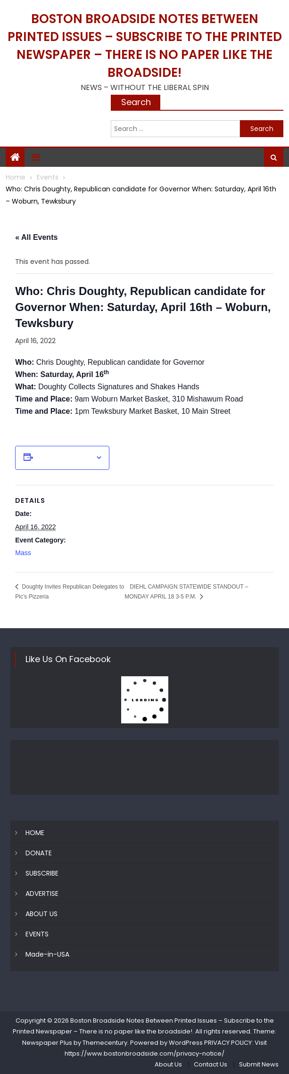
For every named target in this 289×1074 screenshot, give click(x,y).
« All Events (36, 237)
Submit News (259, 1064)
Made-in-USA (47, 954)
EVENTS (37, 934)
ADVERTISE (41, 893)
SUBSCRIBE (41, 873)
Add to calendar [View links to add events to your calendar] (64, 457)
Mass (23, 553)
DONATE (38, 853)
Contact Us (210, 1064)
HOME (34, 832)
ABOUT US (41, 913)
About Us (168, 1064)
